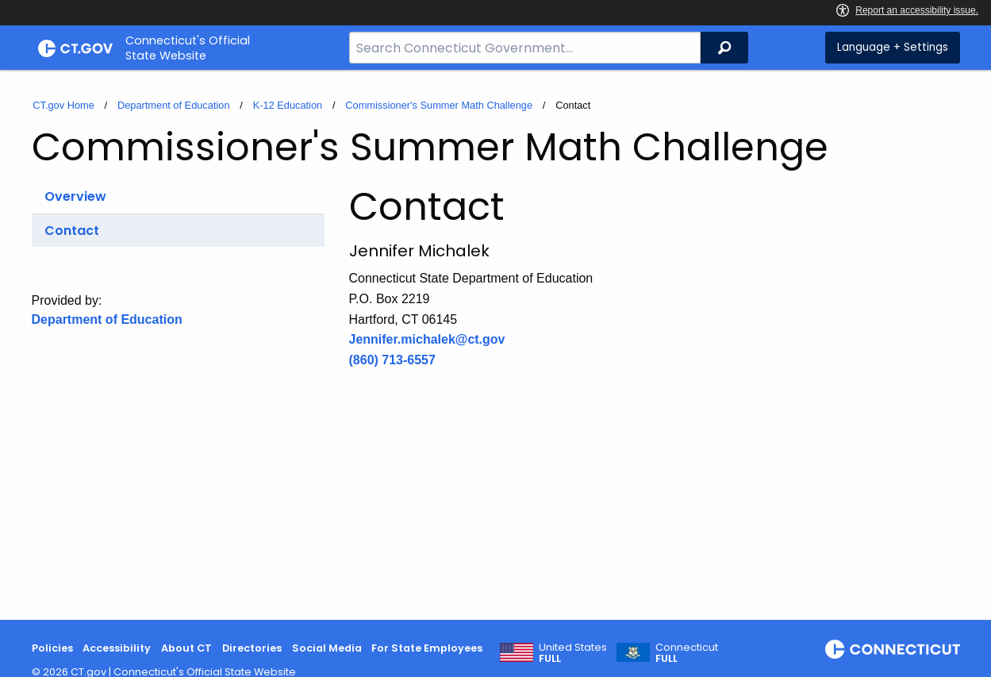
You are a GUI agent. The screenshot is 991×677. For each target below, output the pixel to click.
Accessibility (117, 648)
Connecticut (686, 653)
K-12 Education (288, 105)
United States (573, 653)
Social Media (327, 648)
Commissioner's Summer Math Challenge (438, 105)
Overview (75, 196)
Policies (52, 648)
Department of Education (173, 105)
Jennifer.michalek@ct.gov (427, 339)
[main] (495, 345)
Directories (252, 648)
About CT (186, 648)
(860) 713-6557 (392, 360)
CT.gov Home (63, 105)
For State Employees (426, 648)
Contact (71, 230)
